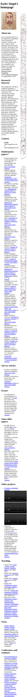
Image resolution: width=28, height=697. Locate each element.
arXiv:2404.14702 (11, 180)
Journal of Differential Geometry (11, 259)
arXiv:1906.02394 (9, 290)
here (15, 398)
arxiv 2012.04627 (11, 262)
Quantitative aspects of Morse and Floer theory (11, 605)
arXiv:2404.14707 (9, 225)
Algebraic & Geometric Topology (11, 318)
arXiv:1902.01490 (9, 322)
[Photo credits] (8, 29)
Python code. (8, 291)
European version (9, 687)
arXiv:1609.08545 (9, 334)
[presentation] (5, 353)
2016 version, (9, 685)
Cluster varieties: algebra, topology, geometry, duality (10, 567)
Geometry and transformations (9, 601)
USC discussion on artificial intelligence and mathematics (10, 694)
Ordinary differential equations (10, 613)
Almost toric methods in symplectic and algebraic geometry (11, 592)
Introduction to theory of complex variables (10, 586)
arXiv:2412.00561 (9, 167)
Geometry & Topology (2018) (10, 341)
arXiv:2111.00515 (9, 250)
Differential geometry (10, 599)
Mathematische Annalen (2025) (10, 189)
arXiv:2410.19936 (9, 385)
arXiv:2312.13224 (9, 192)
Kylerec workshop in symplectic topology (10, 683)
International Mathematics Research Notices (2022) (11, 270)
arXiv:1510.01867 (9, 344)
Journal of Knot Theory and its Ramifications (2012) (11, 463)
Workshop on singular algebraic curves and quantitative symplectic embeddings (11, 666)
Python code (8, 276)
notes (12, 643)
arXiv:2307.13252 (9, 237)
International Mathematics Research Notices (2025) (11, 204)
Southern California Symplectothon (10, 674)
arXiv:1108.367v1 (9, 448)
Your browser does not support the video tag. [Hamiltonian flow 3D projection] (15, 519)
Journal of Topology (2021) (10, 287)
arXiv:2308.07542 (9, 208)
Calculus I (7, 604)
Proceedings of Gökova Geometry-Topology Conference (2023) (10, 220)
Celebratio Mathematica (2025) (10, 382)
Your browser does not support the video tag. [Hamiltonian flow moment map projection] (15, 507)
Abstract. (7, 168)
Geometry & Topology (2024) (10, 248)
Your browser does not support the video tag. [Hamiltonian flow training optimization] (15, 496)
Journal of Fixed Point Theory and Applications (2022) (11, 308)
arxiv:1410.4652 (11, 360)
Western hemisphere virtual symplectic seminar (10, 678)
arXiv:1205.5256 (11, 466)
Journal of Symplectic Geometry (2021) (10, 331)
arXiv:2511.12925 (9, 373)
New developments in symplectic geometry (10, 657)
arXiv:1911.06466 (9, 274)
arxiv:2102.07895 (9, 312)
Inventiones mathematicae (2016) (10, 357)
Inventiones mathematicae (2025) (10, 177)
